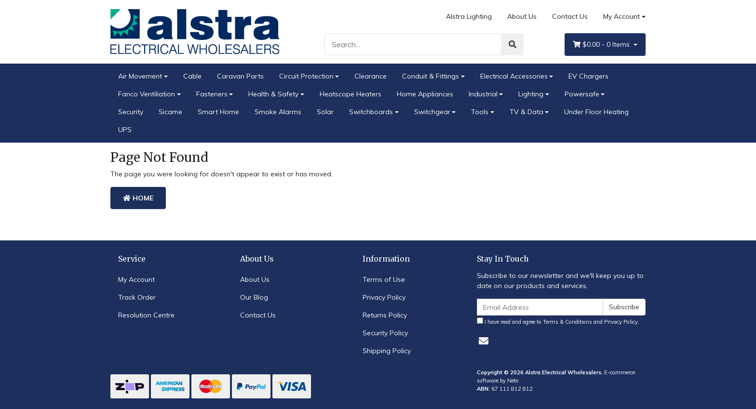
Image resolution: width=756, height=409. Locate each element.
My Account (136, 279)
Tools (479, 111)
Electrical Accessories (514, 76)
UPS (125, 129)
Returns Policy (385, 315)
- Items (602, 45)
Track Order (137, 297)
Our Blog (254, 297)
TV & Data (526, 111)
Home (138, 198)
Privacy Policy (384, 297)
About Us (522, 16)
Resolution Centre (146, 315)
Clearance (370, 76)
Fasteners (212, 94)
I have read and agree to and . (558, 321)
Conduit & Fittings (430, 76)
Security (130, 111)
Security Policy (385, 333)
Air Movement (140, 76)
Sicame (170, 111)
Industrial (483, 94)
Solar (325, 111)
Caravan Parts (240, 76)
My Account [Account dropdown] (621, 16)
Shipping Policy (387, 350)
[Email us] (483, 341)
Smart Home (218, 111)
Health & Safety (273, 94)
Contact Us (570, 16)
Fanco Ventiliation (146, 94)
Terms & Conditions (567, 321)
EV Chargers (588, 76)
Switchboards (371, 111)
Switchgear (432, 111)
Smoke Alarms (278, 111)
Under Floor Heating (596, 111)
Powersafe (582, 94)
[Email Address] (540, 307)
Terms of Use (384, 279)
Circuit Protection (306, 76)
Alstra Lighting (469, 16)
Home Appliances (425, 94)
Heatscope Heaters (350, 94)
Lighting (530, 94)
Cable (192, 76)
